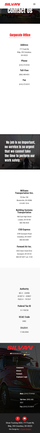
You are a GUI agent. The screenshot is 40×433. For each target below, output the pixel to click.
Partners (19, 374)
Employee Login (21, 377)
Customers (20, 368)
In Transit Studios (25, 429)
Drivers (18, 371)
